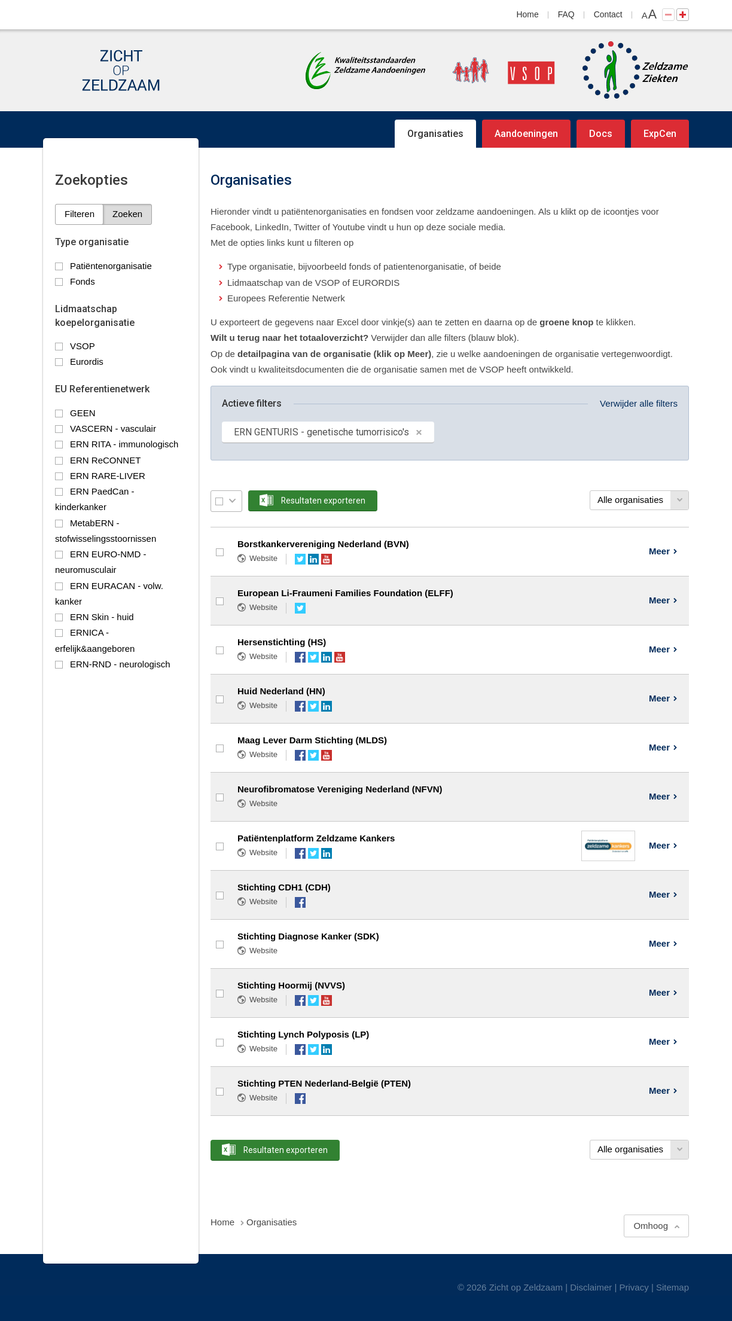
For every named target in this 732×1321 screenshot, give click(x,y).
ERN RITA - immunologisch (124, 444)
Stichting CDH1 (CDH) (284, 887)
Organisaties (435, 133)
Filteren (79, 214)
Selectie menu (232, 501)
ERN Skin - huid (102, 617)
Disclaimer (591, 1287)
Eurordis (86, 361)
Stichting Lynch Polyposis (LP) (303, 1034)
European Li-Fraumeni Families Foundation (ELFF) (345, 593)
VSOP (82, 346)
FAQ (566, 14)
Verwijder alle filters (639, 403)
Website (263, 558)
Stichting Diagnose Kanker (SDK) (308, 936)
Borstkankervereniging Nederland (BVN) (323, 544)
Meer (659, 551)
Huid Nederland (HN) (281, 691)
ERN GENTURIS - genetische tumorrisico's (321, 432)
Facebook (300, 657)
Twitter (300, 559)
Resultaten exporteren (323, 500)
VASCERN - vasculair (113, 428)
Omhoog (650, 1226)
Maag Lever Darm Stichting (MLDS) (312, 740)
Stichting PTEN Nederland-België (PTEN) (324, 1083)
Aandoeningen (526, 133)
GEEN (83, 413)
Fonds (82, 281)
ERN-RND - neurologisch (120, 664)
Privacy (634, 1287)
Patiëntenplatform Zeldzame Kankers (316, 838)
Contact (608, 14)
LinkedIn (313, 559)
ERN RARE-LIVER (107, 476)
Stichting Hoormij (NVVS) (291, 985)
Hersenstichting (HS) (281, 642)
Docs (600, 133)
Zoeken (127, 214)
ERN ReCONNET (105, 460)
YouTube (326, 559)
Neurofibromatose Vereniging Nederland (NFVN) (340, 789)
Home (528, 14)
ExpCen (659, 133)
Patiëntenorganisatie (111, 266)
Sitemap (672, 1287)
